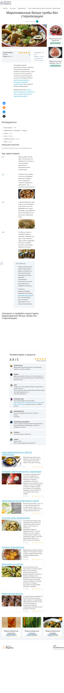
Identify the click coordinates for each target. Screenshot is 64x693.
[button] (62, 3)
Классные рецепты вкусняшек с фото (5, 3)
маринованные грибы (20, 96)
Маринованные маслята (12, 593)
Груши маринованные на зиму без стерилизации (17, 453)
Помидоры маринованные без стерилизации (21, 471)
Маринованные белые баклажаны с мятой (20, 500)
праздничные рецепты (25, 94)
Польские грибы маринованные (16, 518)
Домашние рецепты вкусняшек (7, 647)
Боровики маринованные (13, 547)
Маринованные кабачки (12, 564)
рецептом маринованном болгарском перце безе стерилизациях (21, 82)
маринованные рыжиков (25, 295)
